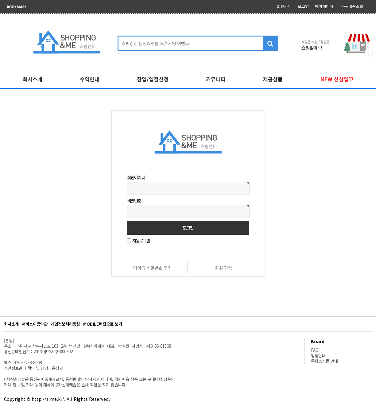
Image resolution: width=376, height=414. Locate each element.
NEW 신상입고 (337, 79)
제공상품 (273, 79)
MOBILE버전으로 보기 (102, 324)
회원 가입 (223, 268)
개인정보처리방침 (65, 324)
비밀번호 (134, 200)
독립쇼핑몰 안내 (324, 361)
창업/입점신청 (153, 79)
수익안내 (89, 79)
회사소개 (32, 79)
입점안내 (318, 355)
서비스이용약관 (35, 324)
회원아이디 (136, 177)
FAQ (315, 350)
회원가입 (284, 6)
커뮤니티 (216, 79)
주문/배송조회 (351, 6)
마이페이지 (324, 6)
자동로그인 (141, 240)
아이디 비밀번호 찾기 (152, 268)
